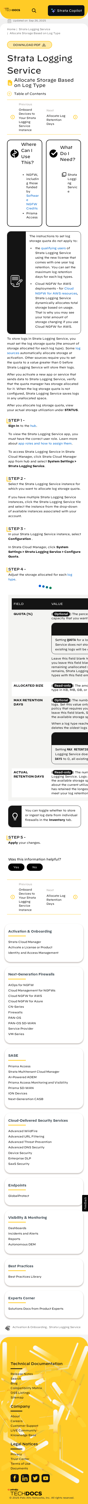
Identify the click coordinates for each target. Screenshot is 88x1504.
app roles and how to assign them (45, 443)
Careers (17, 1420)
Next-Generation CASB (25, 1098)
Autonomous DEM (22, 1244)
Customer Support (24, 1425)
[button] (85, 1203)
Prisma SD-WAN (21, 1087)
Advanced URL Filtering (26, 1136)
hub (33, 426)
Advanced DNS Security (26, 1147)
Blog (14, 1383)
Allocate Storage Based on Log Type (35, 33)
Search (16, 1378)
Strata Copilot (66, 10)
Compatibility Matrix (26, 1388)
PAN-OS (14, 1017)
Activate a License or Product (30, 947)
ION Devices (17, 1093)
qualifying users (53, 248)
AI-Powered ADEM (22, 1077)
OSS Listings (20, 1392)
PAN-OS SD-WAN (22, 1023)
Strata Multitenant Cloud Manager (33, 1071)
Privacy (16, 1454)
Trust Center (20, 1458)
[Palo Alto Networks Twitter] (35, 1481)
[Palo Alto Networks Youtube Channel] (46, 1481)
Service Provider (20, 1028)
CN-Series (16, 1006)
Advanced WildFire (23, 1131)
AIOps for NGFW (21, 984)
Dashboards (17, 1228)
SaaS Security (19, 1163)
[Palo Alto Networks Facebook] (15, 1481)
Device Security (20, 1152)
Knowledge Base (23, 1435)
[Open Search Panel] (35, 10)
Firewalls (15, 1012)
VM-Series (16, 1033)
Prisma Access (19, 1066)
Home (11, 29)
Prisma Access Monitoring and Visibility (38, 1082)
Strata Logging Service (34, 29)
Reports (14, 1238)
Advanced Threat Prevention (30, 1141)
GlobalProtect (18, 1195)
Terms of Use (21, 1463)
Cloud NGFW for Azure (25, 1001)
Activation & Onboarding (29, 1327)
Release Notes (22, 1373)
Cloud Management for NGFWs (31, 990)
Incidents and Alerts (23, 1233)
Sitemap (17, 1397)
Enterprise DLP (19, 1158)
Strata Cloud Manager (24, 941)
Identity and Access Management (33, 952)
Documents (19, 1468)
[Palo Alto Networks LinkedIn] (25, 1481)
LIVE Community (24, 1430)
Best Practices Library (25, 1276)
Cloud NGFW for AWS (25, 995)
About (15, 1416)
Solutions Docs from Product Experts (35, 1308)
